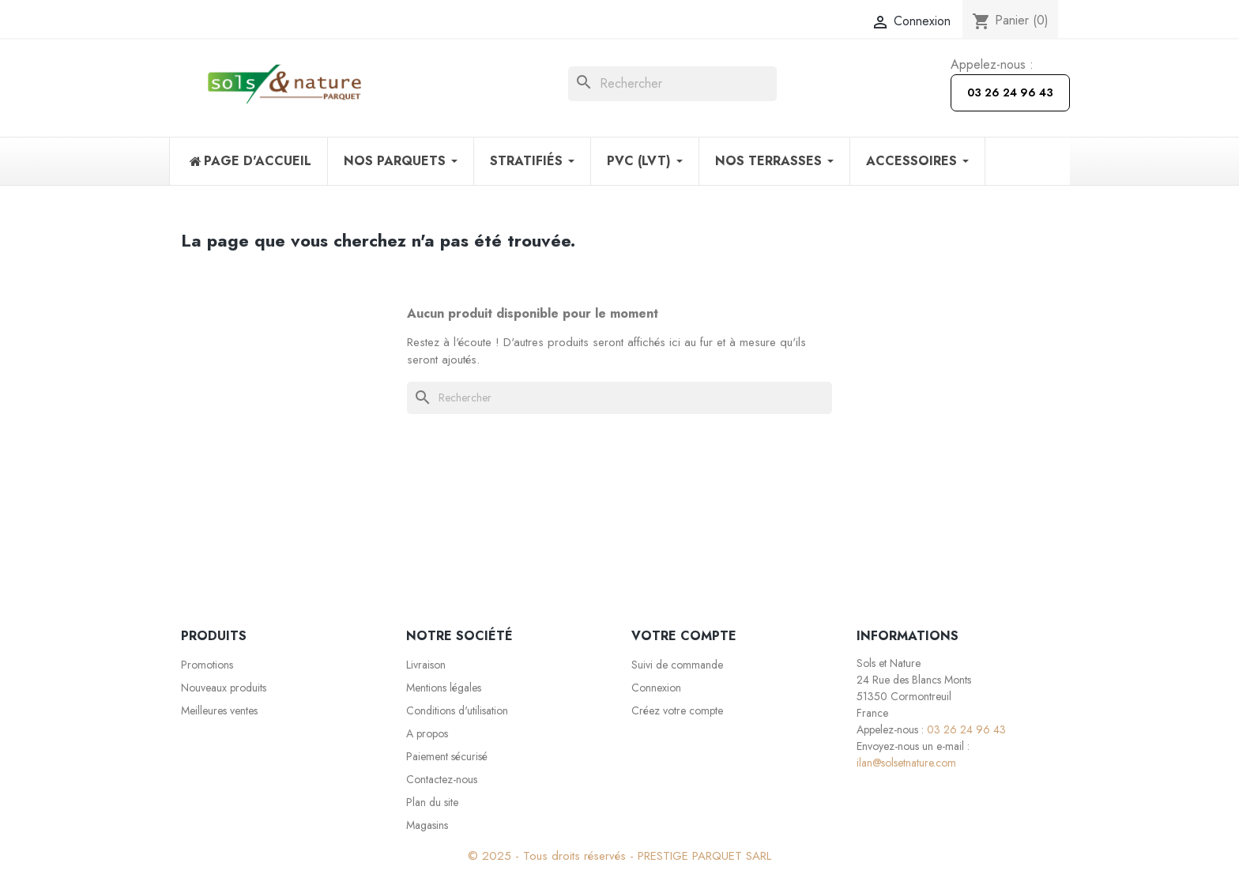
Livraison (426, 665)
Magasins (427, 825)
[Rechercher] (672, 83)
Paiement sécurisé (447, 756)
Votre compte (683, 636)
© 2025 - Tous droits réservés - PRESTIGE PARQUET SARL (619, 856)
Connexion (656, 687)
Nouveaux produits (223, 687)
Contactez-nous (441, 779)
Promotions (207, 665)
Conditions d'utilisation (457, 710)
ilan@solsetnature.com (906, 763)
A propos (427, 733)
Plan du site (432, 802)
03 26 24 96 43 (1010, 92)
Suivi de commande (677, 665)
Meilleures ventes (219, 710)
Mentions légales (443, 687)
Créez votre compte (677, 710)
